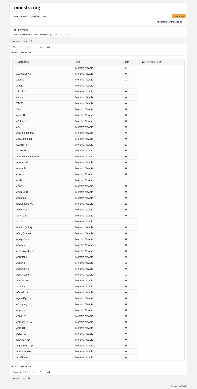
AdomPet (21, 245)
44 (41, 47)
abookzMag (22, 150)
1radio (19, 85)
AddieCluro (22, 192)
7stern (19, 109)
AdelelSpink (22, 209)
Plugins (24, 16)
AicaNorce (22, 357)
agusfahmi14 (23, 339)
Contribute (179, 16)
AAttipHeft (21, 121)
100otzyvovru (23, 73)
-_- (17, 68)
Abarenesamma (25, 133)
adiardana (21, 215)
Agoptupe (21, 310)
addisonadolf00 (24, 203)
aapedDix (21, 115)
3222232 (21, 91)
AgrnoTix (21, 328)
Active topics (162, 22)
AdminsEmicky (24, 227)
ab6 (18, 127)
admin (19, 221)
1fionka (20, 79)
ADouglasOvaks (25, 251)
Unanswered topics (176, 22)
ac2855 (20, 180)
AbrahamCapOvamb (27, 156)
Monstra (16, 41)
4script (20, 97)
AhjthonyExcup (24, 345)
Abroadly (21, 168)
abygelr (20, 174)
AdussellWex (23, 280)
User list (35, 16)
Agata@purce (23, 298)
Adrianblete (22, 269)
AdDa (19, 186)
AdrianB (20, 262)
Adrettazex (22, 257)
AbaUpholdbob (24, 139)
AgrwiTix (21, 333)
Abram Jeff (22, 162)
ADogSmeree (23, 233)
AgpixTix (21, 316)
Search (45, 16)
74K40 (19, 103)
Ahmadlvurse (23, 351)
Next (48, 47)
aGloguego (22, 304)
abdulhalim (22, 144)
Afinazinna (22, 292)
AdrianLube (22, 274)
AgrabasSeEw (24, 322)
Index (15, 16)
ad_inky (20, 286)
